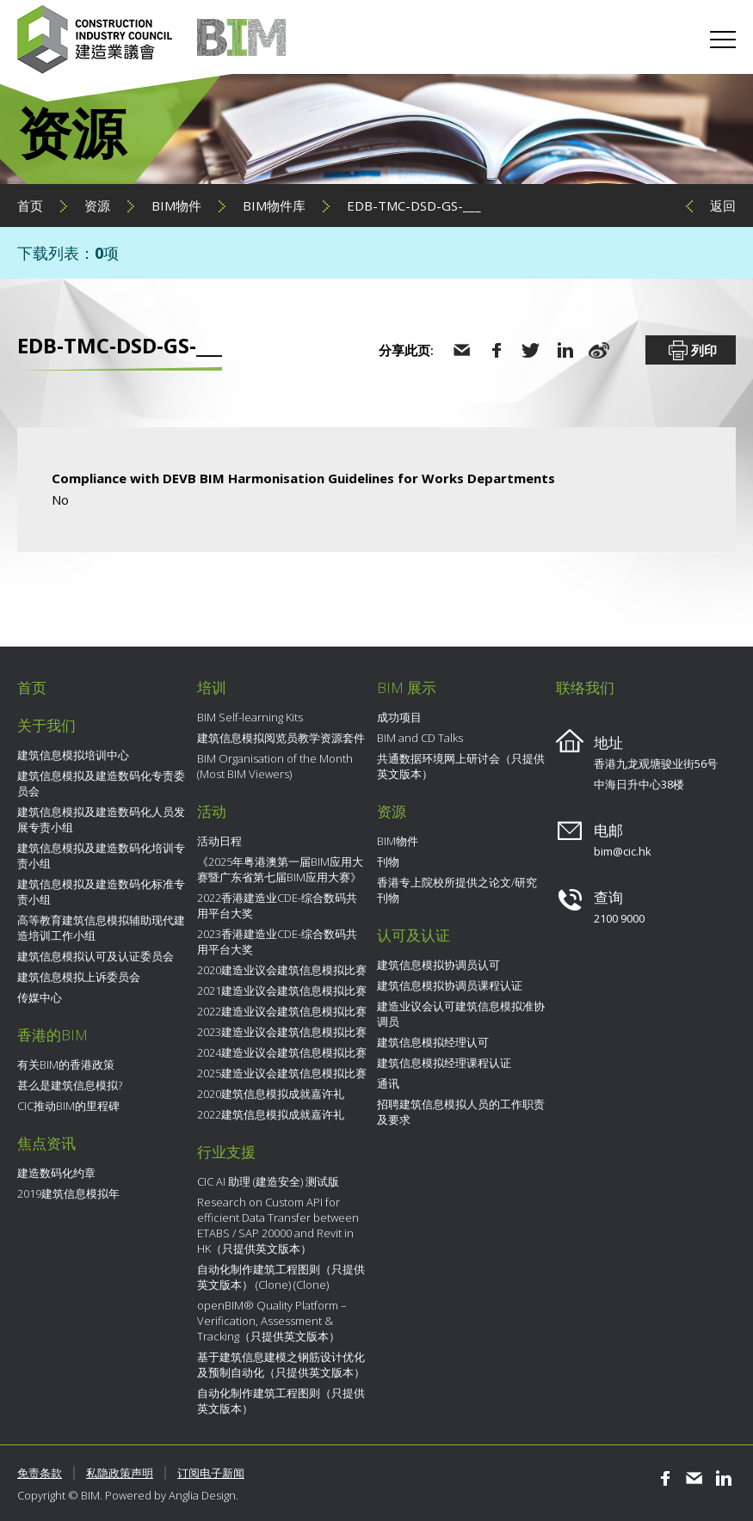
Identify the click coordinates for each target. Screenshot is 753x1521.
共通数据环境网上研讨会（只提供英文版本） (461, 766)
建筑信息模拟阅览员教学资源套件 (281, 737)
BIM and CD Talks (420, 737)
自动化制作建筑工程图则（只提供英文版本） (281, 1400)
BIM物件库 (274, 205)
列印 (691, 351)
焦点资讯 (46, 1143)
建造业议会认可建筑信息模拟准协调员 (461, 1013)
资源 (97, 205)
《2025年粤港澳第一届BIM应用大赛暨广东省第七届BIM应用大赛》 (280, 869)
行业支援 (226, 1152)
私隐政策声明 (119, 1473)
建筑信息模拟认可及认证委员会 (95, 956)
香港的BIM (52, 1035)
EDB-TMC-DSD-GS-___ (414, 205)
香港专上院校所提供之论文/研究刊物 (457, 889)
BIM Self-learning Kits (250, 717)
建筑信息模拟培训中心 (73, 755)
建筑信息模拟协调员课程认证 (449, 985)
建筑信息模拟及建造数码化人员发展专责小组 (101, 819)
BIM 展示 (406, 687)
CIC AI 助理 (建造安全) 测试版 (268, 1181)
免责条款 (39, 1473)
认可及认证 (413, 935)
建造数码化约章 (56, 1173)
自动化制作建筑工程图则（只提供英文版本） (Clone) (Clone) (281, 1276)
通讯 (388, 1083)
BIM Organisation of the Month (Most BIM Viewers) (275, 766)
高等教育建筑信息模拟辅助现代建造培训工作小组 (101, 927)
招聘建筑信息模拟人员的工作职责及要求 (461, 1111)
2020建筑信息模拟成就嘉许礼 (270, 1093)
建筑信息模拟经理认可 (433, 1042)
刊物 (388, 861)
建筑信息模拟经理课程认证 (444, 1062)
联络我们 (585, 687)
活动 (211, 811)
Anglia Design (202, 1495)
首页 (30, 205)
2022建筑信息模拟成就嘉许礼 (270, 1114)
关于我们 (46, 725)
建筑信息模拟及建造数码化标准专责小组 (101, 891)
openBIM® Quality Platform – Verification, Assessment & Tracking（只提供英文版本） (272, 1320)
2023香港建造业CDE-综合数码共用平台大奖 (277, 941)
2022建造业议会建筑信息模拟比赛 (282, 1011)
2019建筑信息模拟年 (68, 1193)
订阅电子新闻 (210, 1473)
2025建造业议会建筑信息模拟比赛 (282, 1073)
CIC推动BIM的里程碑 (68, 1105)
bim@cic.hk (622, 851)
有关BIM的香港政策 (65, 1064)
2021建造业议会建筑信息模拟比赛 (282, 990)
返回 (723, 205)
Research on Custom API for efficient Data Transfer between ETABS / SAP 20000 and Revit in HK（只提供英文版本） (278, 1225)
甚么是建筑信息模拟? (69, 1085)
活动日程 (219, 841)
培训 (211, 687)
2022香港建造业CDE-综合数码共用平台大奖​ (277, 905)
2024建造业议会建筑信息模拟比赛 (282, 1052)
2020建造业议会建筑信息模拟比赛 (282, 970)
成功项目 (399, 717)
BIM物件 (176, 205)
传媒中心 (39, 997)
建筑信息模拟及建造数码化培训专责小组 (101, 855)
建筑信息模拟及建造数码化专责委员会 (101, 783)
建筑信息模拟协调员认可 (438, 964)
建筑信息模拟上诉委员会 (78, 976)
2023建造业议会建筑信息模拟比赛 (282, 1032)
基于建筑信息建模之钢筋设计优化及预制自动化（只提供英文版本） (281, 1364)
